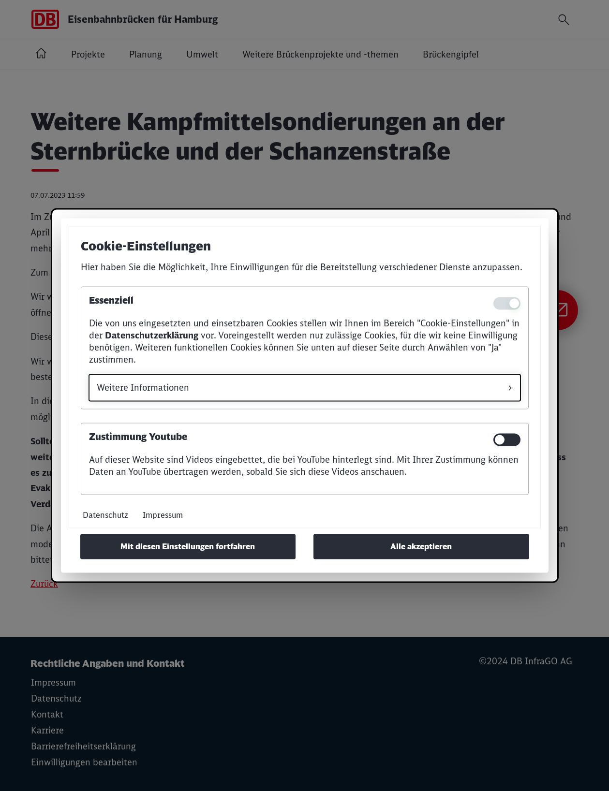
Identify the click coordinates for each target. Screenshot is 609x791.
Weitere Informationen (143, 388)
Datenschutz (105, 515)
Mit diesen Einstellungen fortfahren (187, 547)
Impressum (163, 515)
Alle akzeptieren (421, 547)
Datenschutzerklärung (151, 335)
